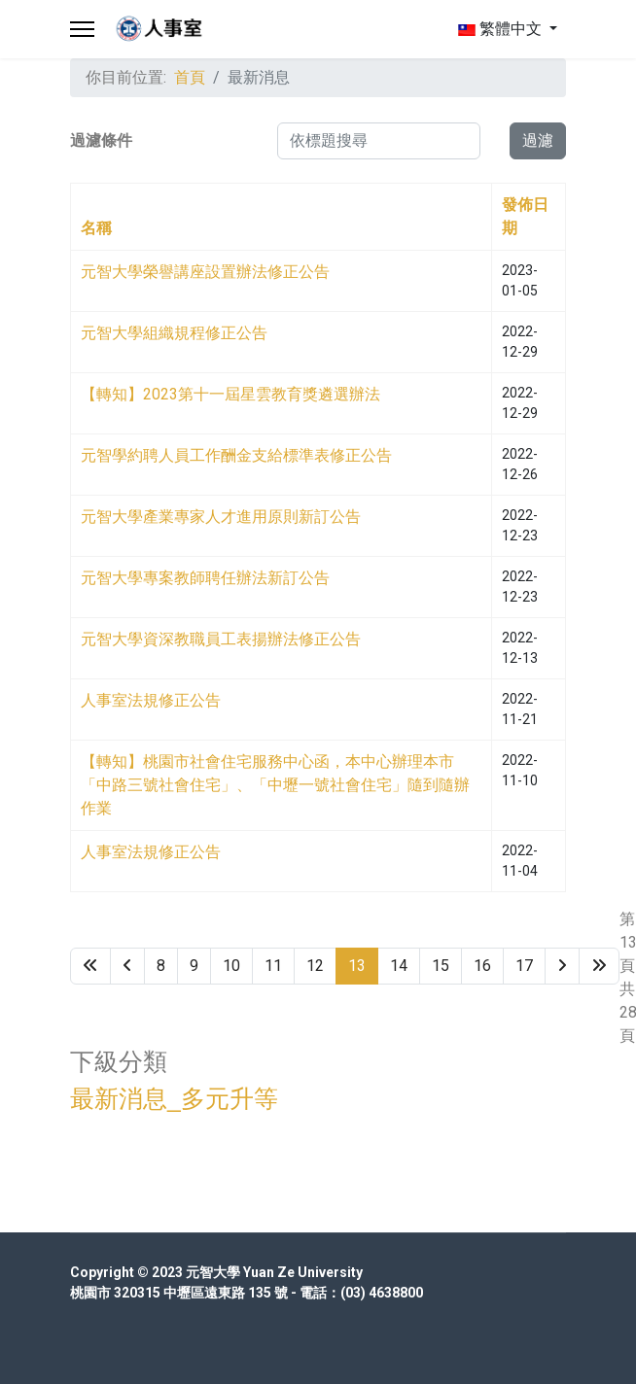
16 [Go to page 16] (482, 965)
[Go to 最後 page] (599, 966)
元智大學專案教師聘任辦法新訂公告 (205, 578)
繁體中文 (500, 28)
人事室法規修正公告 (151, 700)
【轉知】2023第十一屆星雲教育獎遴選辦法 (230, 394)
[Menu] (82, 29)
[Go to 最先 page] (90, 966)
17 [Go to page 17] (524, 965)
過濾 (537, 140)
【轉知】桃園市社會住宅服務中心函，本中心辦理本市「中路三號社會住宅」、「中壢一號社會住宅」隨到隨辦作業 (275, 784)
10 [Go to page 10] (231, 965)
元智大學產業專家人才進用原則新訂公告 (221, 516)
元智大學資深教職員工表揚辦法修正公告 (221, 639)
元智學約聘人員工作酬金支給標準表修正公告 (236, 455)
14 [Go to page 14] (398, 965)
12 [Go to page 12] (315, 965)
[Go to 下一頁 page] (562, 966)
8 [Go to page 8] (161, 965)
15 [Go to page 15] (440, 965)
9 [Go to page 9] (194, 965)
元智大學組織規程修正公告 (174, 333)
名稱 (96, 228)
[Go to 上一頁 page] (127, 966)
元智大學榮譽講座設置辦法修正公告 (205, 271)
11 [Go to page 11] (273, 965)
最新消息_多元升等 (174, 1099)
